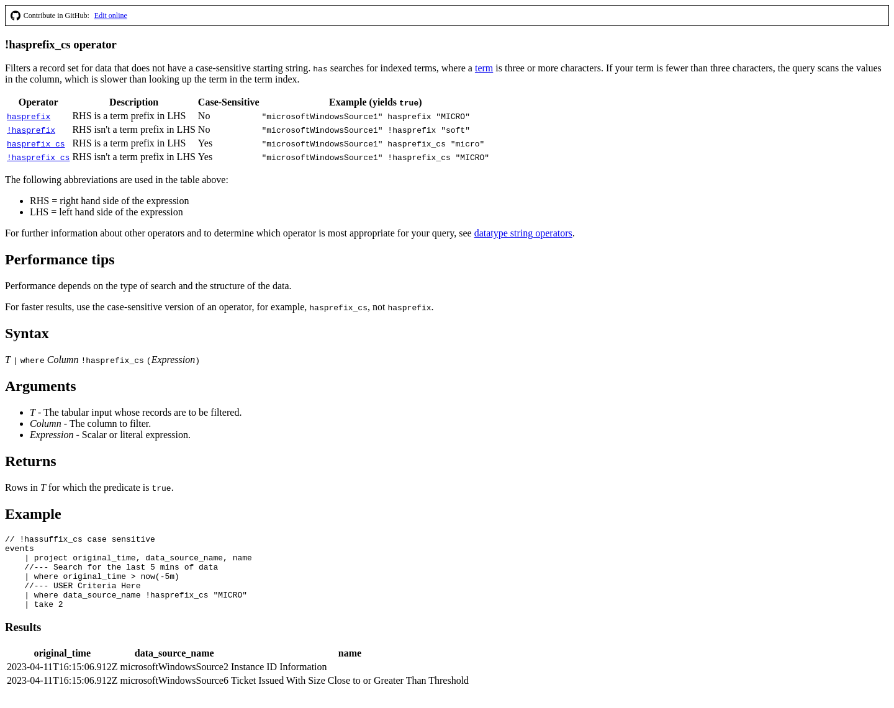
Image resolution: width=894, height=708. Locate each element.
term (484, 68)
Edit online (110, 15)
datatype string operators (523, 233)
